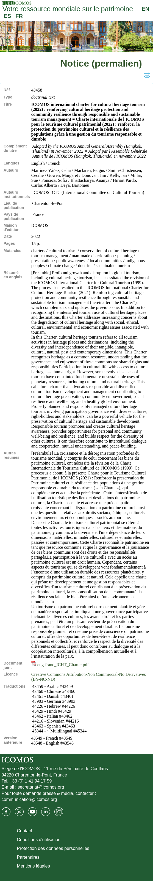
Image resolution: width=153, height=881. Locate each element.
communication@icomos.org (29, 799)
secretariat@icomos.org (41, 787)
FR (19, 16)
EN (145, 9)
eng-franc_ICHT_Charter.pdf (60, 664)
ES (7, 16)
